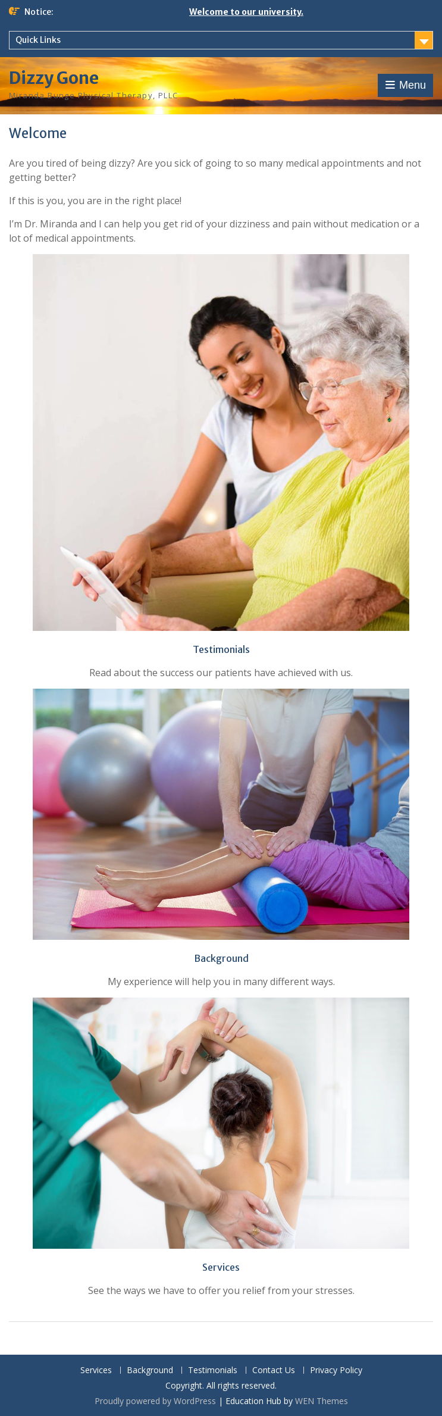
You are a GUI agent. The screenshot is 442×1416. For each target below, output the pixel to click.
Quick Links (38, 40)
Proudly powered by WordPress (155, 1400)
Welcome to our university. (246, 12)
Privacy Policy (336, 1370)
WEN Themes (321, 1400)
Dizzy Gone (54, 78)
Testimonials (212, 1370)
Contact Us (273, 1370)
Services (96, 1370)
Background (150, 1370)
